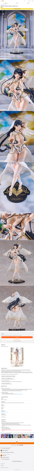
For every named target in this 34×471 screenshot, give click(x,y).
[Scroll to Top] (17, 442)
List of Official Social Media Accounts (17, 461)
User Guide (2, 465)
